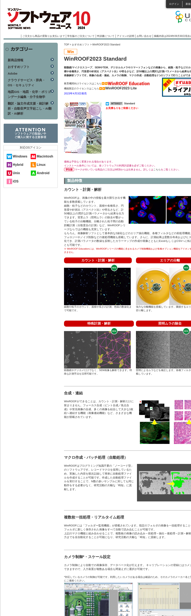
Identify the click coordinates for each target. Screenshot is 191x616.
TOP (66, 44)
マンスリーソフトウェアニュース (48, 18)
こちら (157, 169)
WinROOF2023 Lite (121, 88)
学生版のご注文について (81, 36)
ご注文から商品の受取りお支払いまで (43, 36)
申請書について (105, 36)
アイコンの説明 (125, 36)
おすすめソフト (80, 44)
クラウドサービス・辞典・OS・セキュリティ (26, 82)
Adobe (13, 73)
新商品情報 (15, 60)
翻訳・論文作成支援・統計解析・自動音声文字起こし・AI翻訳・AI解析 (30, 108)
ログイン (174, 3)
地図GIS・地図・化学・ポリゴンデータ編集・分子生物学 (29, 94)
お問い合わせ (144, 36)
